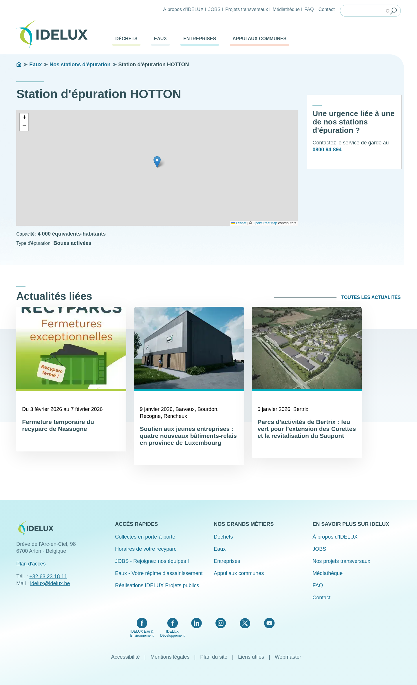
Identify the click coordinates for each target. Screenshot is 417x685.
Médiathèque (286, 9)
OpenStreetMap (265, 223)
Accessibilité (125, 657)
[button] (157, 162)
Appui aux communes (259, 38)
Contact (327, 9)
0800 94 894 (326, 150)
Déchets (126, 38)
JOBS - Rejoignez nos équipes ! (152, 561)
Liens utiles (251, 657)
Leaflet (238, 223)
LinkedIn (196, 623)
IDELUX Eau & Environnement (142, 633)
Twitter (244, 623)
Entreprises (199, 38)
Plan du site (213, 657)
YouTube (269, 623)
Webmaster (288, 657)
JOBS (214, 9)
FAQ (309, 9)
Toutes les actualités (370, 297)
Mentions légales (169, 657)
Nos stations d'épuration (80, 64)
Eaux (160, 38)
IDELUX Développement (172, 633)
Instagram (220, 623)
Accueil (18, 64)
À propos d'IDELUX (183, 9)
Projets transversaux (246, 9)
